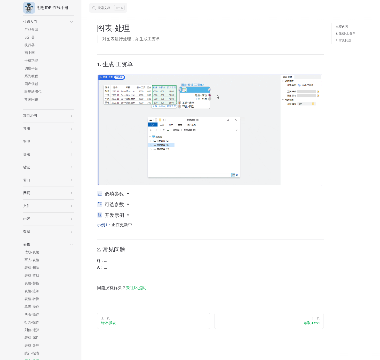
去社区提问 (136, 287)
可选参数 (115, 204)
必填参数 (115, 194)
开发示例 (115, 215)
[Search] (108, 8)
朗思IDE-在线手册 (45, 8)
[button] (48, 22)
